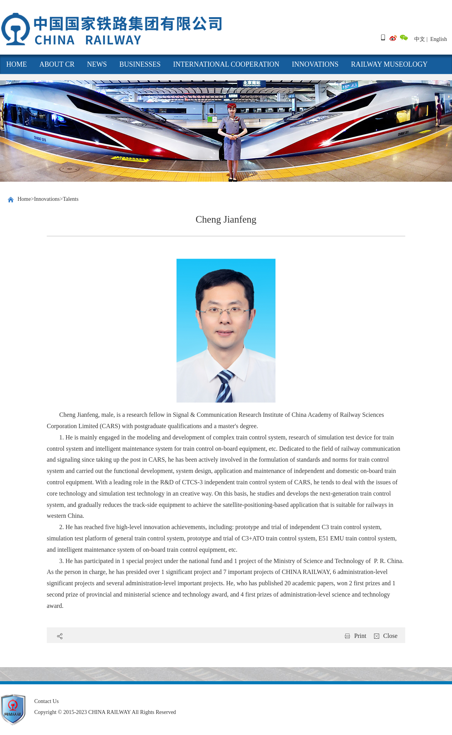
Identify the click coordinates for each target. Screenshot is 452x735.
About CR (56, 64)
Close (390, 635)
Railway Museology (389, 64)
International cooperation (226, 64)
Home (24, 199)
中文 (419, 39)
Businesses (140, 64)
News (97, 64)
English (438, 39)
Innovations (315, 64)
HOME (16, 64)
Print (360, 635)
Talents (70, 199)
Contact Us (46, 701)
